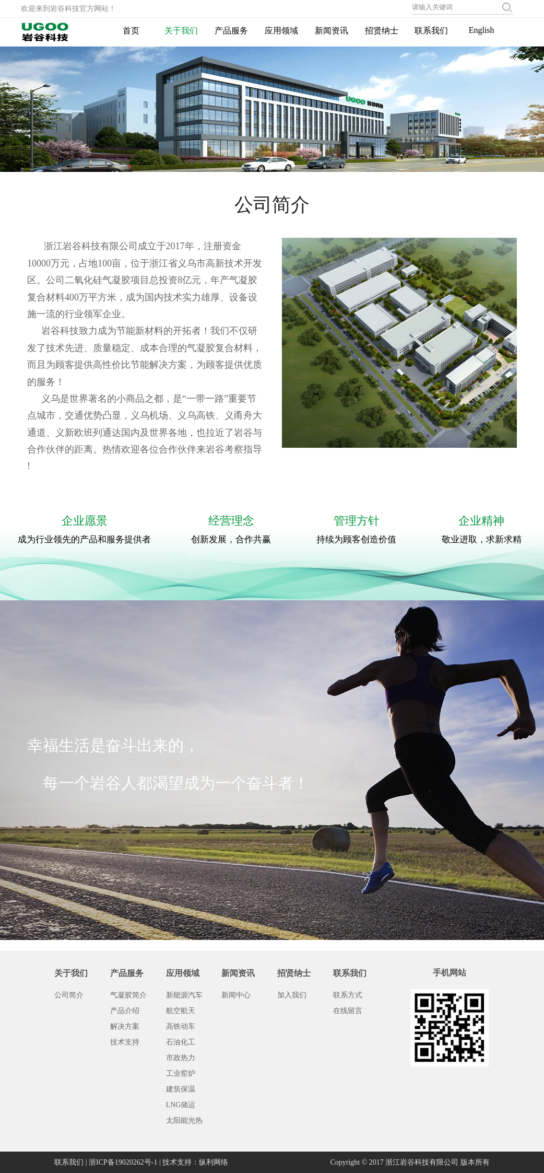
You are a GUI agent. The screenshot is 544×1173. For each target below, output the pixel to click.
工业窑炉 (180, 1073)
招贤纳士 (381, 30)
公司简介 (69, 995)
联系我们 (431, 30)
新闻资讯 (331, 30)
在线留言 (347, 1011)
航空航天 (180, 1011)
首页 (131, 30)
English (481, 30)
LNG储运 (181, 1105)
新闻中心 (236, 995)
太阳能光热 (184, 1120)
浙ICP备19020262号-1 (123, 1162)
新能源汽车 (184, 995)
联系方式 (347, 995)
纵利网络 (213, 1162)
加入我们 (291, 995)
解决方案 (124, 1026)
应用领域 (281, 30)
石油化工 (180, 1042)
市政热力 (180, 1058)
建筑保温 (180, 1089)
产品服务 (231, 30)
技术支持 (124, 1042)
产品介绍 (124, 1011)
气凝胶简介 (128, 995)
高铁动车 (180, 1026)
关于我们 (181, 30)
